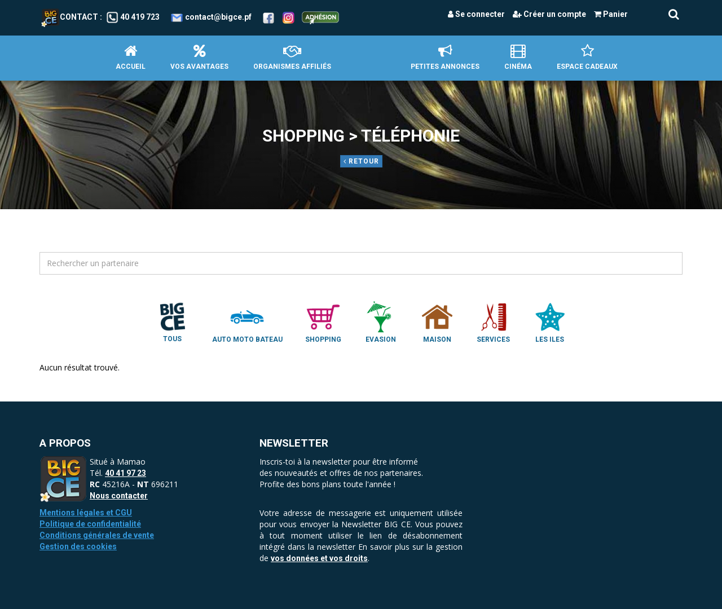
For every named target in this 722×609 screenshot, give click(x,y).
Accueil (131, 57)
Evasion (381, 321)
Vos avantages (199, 57)
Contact (69, 16)
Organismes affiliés (292, 57)
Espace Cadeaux (587, 57)
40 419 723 (140, 16)
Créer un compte (549, 14)
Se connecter (476, 14)
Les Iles (550, 321)
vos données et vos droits (319, 558)
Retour (361, 161)
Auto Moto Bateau (247, 321)
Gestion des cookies (78, 546)
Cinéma (518, 57)
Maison (437, 321)
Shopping (323, 321)
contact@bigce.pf (218, 16)
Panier (611, 14)
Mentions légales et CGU (85, 512)
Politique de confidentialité (90, 523)
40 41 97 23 (125, 473)
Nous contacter (119, 495)
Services (493, 321)
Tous (173, 321)
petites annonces (445, 57)
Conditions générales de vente (96, 535)
